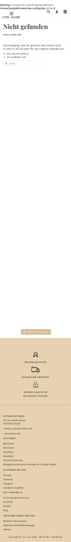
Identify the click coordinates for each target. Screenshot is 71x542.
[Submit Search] (5, 63)
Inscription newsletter (13, 487)
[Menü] (65, 11)
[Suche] (48, 11)
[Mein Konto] (57, 11)
